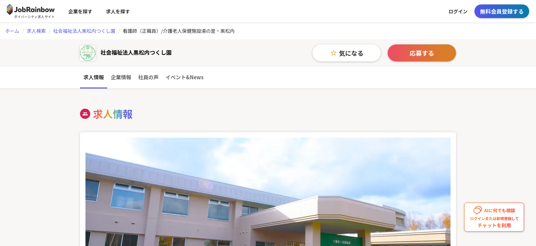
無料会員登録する (502, 11)
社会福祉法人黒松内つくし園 (84, 30)
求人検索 (36, 30)
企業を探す (80, 11)
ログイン (458, 11)
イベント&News (184, 77)
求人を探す (118, 11)
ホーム (12, 30)
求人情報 (93, 77)
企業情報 (121, 77)
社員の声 (148, 77)
